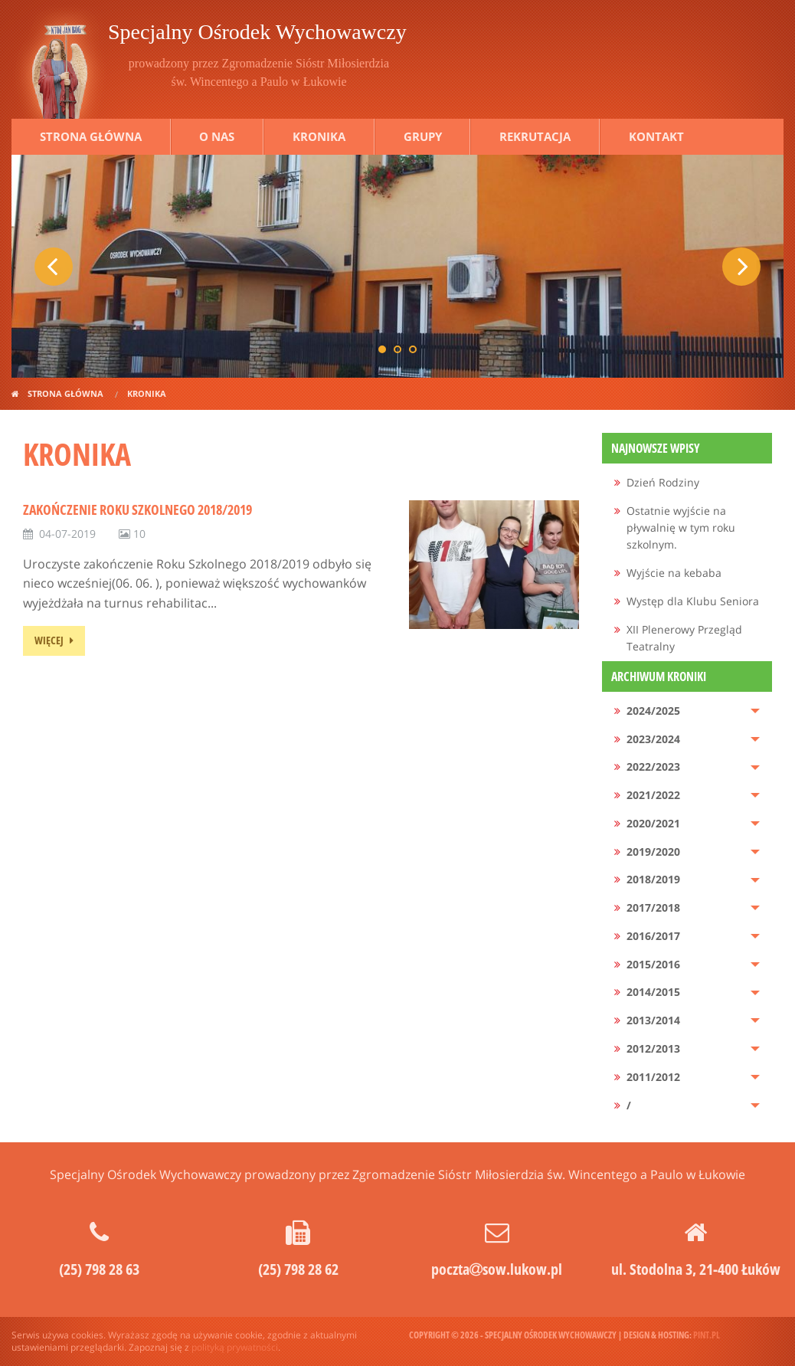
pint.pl (706, 1334)
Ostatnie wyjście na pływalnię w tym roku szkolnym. (681, 527)
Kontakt (656, 136)
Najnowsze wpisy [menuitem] (655, 448)
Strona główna (91, 136)
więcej (49, 640)
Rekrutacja (535, 136)
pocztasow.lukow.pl (496, 1269)
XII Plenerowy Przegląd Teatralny (684, 638)
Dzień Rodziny (663, 482)
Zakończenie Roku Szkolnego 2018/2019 (137, 509)
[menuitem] (687, 483)
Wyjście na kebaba (674, 572)
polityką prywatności (234, 1347)
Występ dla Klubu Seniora (693, 601)
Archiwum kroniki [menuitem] (658, 676)
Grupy (423, 136)
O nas (216, 136)
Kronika (319, 136)
